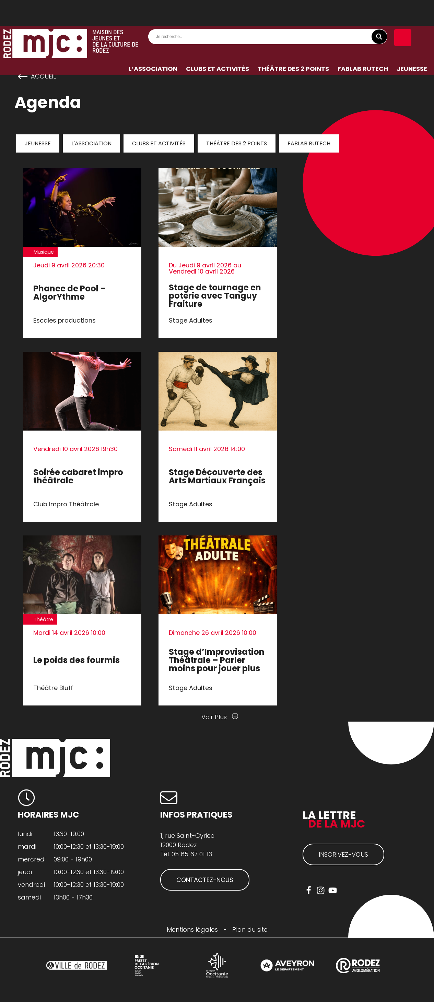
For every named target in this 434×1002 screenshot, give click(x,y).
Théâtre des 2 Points (293, 43)
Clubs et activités (217, 43)
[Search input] (269, 11)
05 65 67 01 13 (192, 854)
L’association (153, 43)
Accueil (43, 76)
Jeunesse (412, 43)
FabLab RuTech (363, 43)
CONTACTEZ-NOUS (204, 880)
